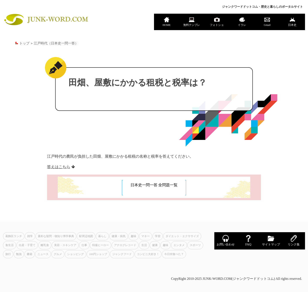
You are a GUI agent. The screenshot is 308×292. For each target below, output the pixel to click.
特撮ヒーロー (100, 245)
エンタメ (179, 245)
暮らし (102, 236)
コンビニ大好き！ (148, 254)
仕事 (84, 245)
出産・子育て (27, 245)
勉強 (19, 254)
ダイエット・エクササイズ (182, 236)
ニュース (43, 254)
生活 (144, 245)
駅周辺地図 (86, 236)
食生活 (9, 245)
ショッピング (75, 254)
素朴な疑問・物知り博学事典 (56, 236)
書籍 (29, 254)
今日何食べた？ (174, 254)
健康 (155, 245)
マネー (145, 236)
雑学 (30, 236)
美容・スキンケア (65, 245)
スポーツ (195, 245)
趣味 (133, 236)
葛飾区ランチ (13, 236)
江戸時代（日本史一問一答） (56, 43)
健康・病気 (119, 236)
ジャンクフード (122, 254)
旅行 (8, 254)
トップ (24, 43)
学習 (157, 236)
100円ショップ (98, 254)
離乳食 (45, 245)
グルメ (58, 254)
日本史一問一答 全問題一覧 (154, 185)
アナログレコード (125, 245)
